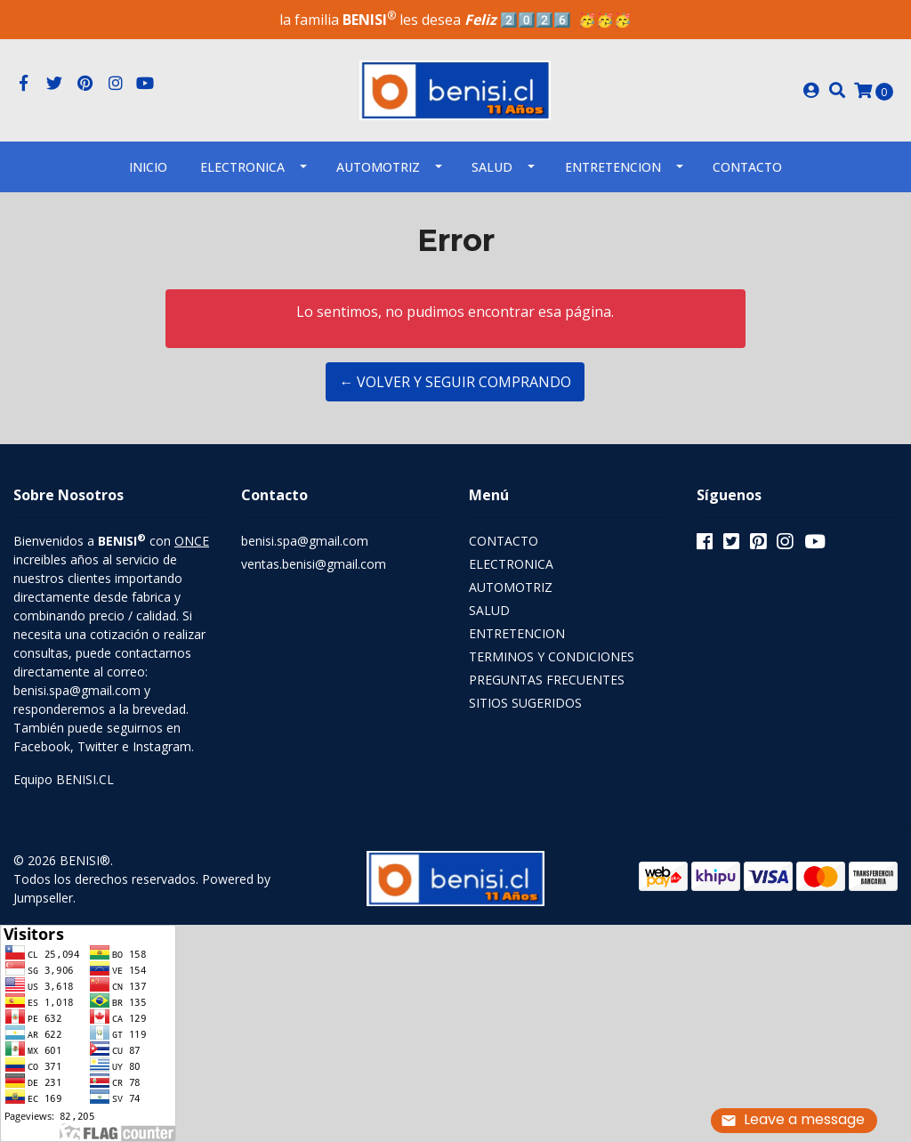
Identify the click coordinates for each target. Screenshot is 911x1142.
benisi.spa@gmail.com (304, 540)
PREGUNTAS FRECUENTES (547, 679)
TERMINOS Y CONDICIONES (551, 656)
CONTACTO (503, 540)
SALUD (492, 166)
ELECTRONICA (242, 166)
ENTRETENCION (613, 166)
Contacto (747, 166)
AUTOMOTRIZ (378, 166)
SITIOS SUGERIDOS (525, 702)
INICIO (148, 166)
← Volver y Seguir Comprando (455, 382)
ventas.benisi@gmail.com (313, 563)
